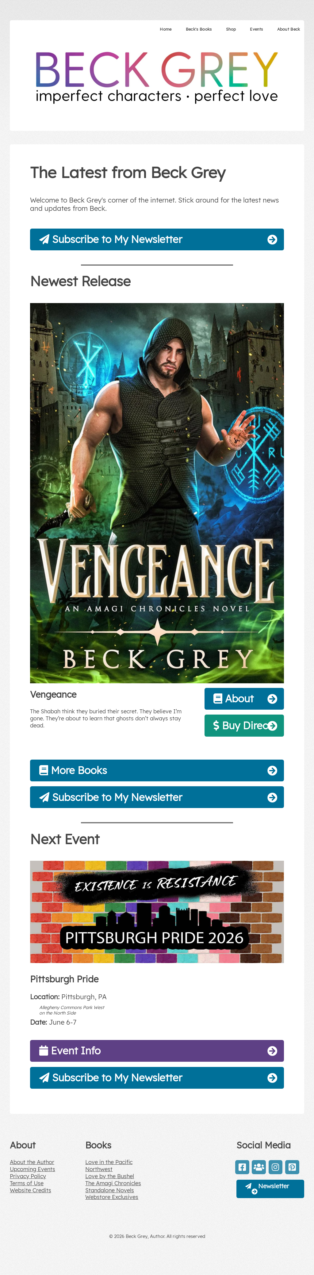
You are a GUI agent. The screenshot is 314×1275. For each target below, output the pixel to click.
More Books (73, 770)
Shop (231, 29)
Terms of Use (27, 1183)
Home (165, 29)
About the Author (32, 1162)
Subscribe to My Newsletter (110, 239)
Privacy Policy (28, 1176)
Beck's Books (199, 29)
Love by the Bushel (109, 1176)
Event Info (70, 1050)
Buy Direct (242, 725)
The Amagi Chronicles (113, 1183)
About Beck (288, 29)
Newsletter (268, 1188)
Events (256, 29)
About (233, 698)
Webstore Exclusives (111, 1197)
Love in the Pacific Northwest (108, 1166)
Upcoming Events (32, 1169)
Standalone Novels (109, 1190)
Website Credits (30, 1190)
